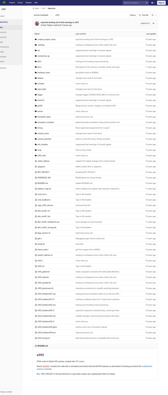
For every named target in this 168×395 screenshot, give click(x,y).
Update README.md (87, 183)
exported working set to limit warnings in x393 (63, 22)
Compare (9, 57)
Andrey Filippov (50, 25)
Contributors (10, 47)
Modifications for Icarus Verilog (91, 178)
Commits (9, 32)
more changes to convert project (92, 222)
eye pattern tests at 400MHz (90, 73)
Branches (9, 37)
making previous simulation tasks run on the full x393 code (103, 294)
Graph (7, 52)
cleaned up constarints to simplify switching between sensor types (106, 288)
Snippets (28, 3)
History (136, 15)
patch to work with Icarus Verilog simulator (96, 139)
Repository (55, 8)
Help (36, 3)
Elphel (39, 8)
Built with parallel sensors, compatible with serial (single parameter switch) (109, 338)
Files (7, 27)
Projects (12, 3)
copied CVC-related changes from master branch (98, 161)
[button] (14, 392)
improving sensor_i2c (87, 117)
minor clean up (85, 84)
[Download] (157, 15)
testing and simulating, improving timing (95, 61)
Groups (20, 3)
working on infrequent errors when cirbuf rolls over (99, 45)
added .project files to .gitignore (91, 167)
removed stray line (86, 205)
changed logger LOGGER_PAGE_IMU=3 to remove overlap (102, 95)
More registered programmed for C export (96, 128)
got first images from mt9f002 (91, 250)
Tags (7, 42)
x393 (61, 15)
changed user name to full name (92, 78)
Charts (8, 61)
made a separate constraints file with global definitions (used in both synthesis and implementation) (119, 272)
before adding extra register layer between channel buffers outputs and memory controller (115, 189)
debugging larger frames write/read (93, 238)
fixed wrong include (86, 150)
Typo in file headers (87, 194)
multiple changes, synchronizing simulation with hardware (102, 316)
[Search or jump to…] (136, 2)
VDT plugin (83, 361)
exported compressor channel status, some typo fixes (100, 310)
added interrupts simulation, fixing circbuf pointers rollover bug (104, 122)
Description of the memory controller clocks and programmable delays (107, 67)
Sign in (161, 3)
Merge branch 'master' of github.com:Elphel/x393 (99, 106)
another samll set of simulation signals (94, 327)
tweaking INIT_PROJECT (89, 172)
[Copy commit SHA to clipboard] (156, 23)
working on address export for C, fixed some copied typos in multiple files (108, 299)
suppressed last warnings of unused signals (97, 50)
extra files (83, 244)
